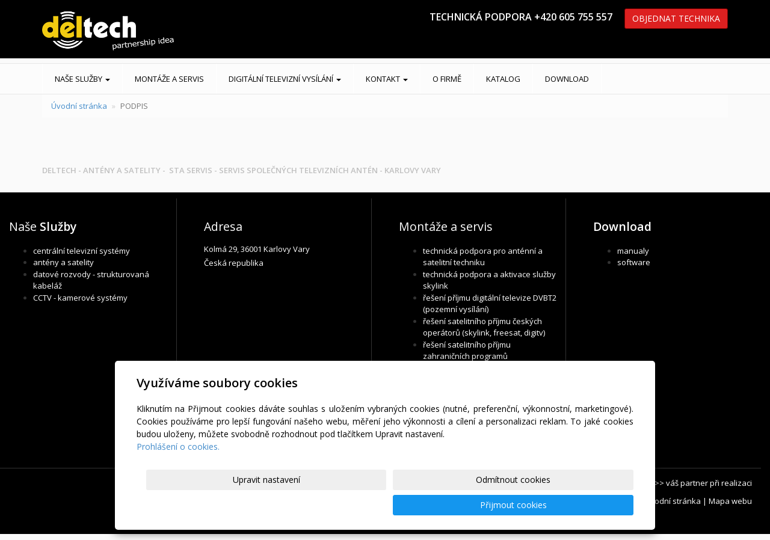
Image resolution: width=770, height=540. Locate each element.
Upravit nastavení (390, 505)
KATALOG (503, 78)
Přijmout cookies (587, 505)
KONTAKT (387, 78)
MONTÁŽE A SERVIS (169, 78)
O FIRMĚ (447, 78)
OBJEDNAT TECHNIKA (676, 18)
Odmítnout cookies (489, 505)
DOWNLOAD (567, 78)
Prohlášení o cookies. (178, 471)
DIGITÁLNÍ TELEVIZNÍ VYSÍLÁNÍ (285, 78)
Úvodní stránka (79, 105)
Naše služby (82, 78)
